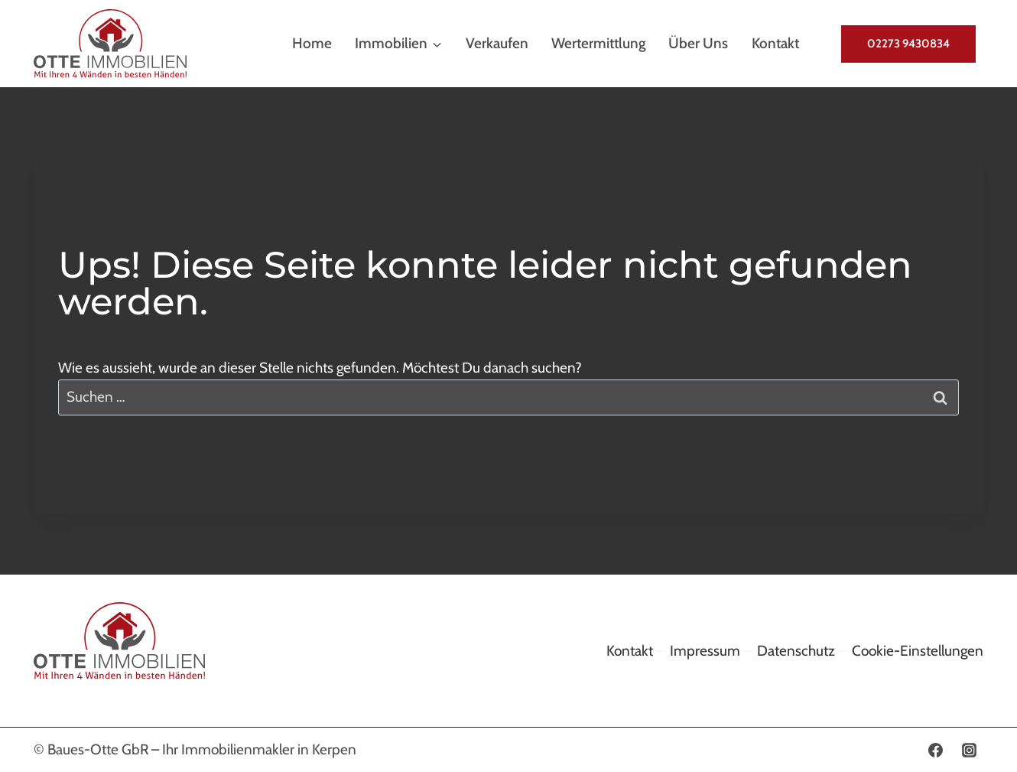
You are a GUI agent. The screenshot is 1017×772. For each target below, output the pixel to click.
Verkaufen (497, 43)
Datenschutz (796, 651)
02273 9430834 (908, 43)
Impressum (705, 651)
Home (312, 43)
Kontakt (775, 43)
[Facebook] (935, 749)
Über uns (698, 43)
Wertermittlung (598, 43)
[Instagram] (968, 749)
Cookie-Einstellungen (917, 651)
